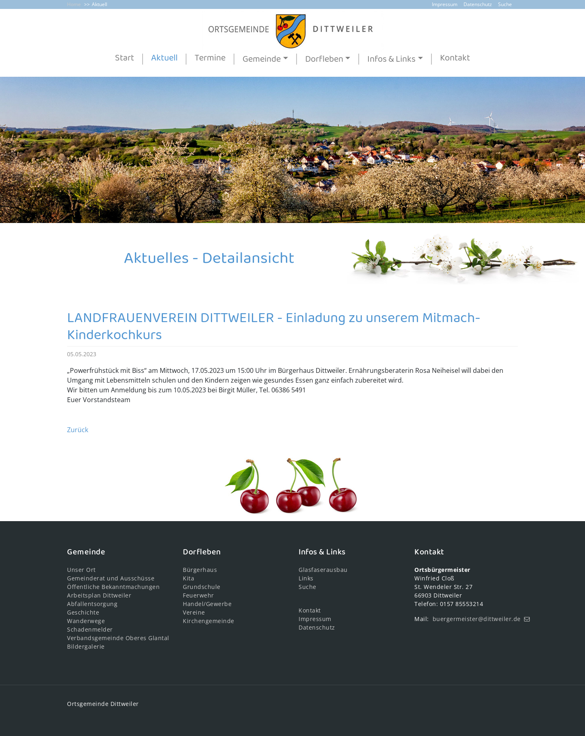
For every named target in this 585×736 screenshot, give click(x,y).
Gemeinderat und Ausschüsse (110, 578)
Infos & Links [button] (391, 59)
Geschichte (83, 612)
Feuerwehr (198, 595)
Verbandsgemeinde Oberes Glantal (118, 638)
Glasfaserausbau (323, 570)
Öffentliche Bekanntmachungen (113, 587)
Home (74, 4)
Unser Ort (81, 570)
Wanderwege (86, 621)
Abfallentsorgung (92, 604)
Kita (188, 578)
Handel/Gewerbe (207, 604)
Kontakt (455, 59)
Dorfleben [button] (324, 59)
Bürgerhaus (200, 570)
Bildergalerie (86, 646)
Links (306, 578)
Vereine (194, 612)
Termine (210, 59)
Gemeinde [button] (262, 59)
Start (124, 59)
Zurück (77, 429)
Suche (505, 4)
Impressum (444, 4)
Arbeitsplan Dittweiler (99, 595)
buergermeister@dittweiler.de (477, 619)
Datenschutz (478, 4)
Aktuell (99, 4)
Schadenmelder (90, 629)
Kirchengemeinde (208, 621)
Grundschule (202, 587)
